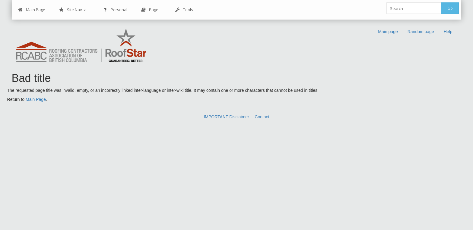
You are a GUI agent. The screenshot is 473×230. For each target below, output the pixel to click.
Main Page (31, 10)
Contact (262, 116)
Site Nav (72, 10)
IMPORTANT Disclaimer (226, 116)
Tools (184, 10)
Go (450, 8)
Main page (388, 31)
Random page (421, 31)
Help (448, 31)
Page (149, 10)
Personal (115, 10)
